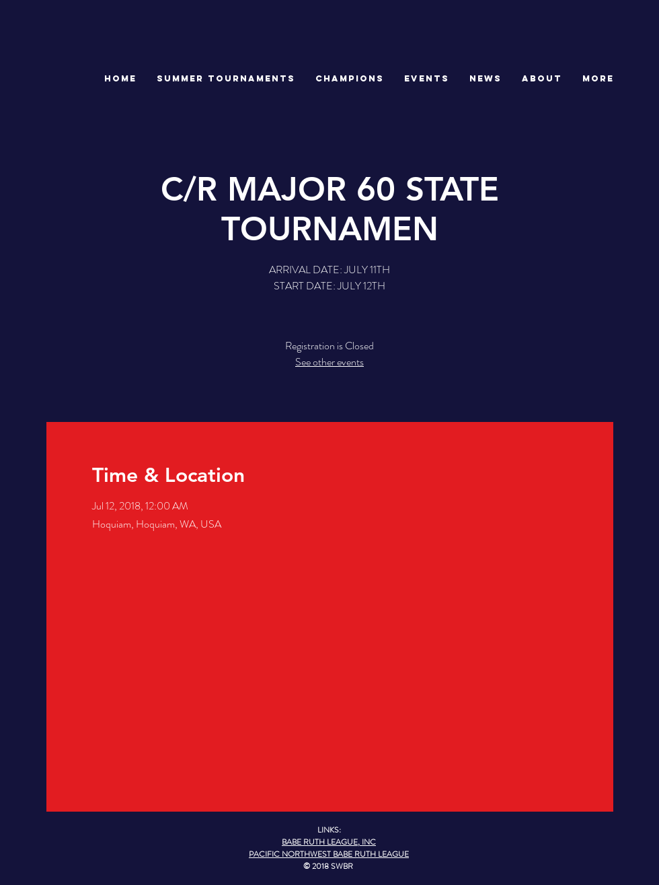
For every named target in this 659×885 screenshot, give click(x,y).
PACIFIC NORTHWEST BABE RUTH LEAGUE (329, 854)
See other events (329, 361)
